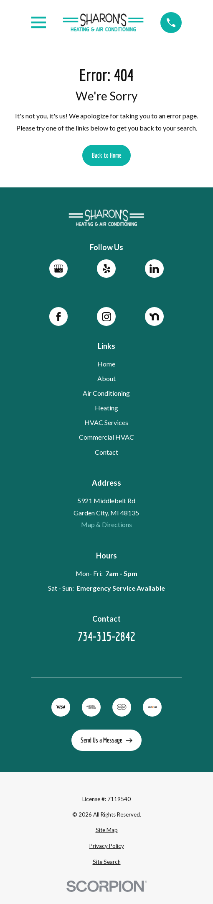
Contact (106, 452)
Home (107, 364)
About (106, 378)
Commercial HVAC (106, 437)
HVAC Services (107, 422)
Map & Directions (106, 524)
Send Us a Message (106, 740)
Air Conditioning (106, 393)
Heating (106, 408)
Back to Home (107, 155)
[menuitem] (106, 830)
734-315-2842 (106, 637)
